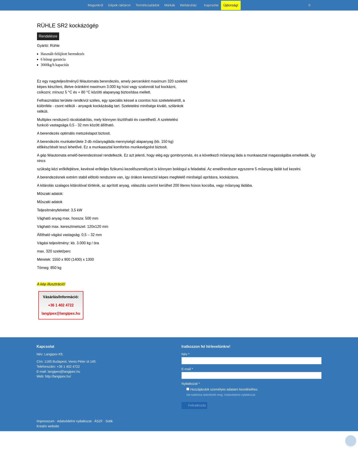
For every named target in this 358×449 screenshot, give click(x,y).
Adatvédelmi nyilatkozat (242, 409)
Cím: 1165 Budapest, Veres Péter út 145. (67, 376)
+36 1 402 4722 (62, 325)
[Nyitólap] (37, 5)
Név (186, 369)
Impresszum (46, 439)
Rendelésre (48, 56)
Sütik (110, 439)
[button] (319, 5)
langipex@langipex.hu (62, 333)
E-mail (187, 383)
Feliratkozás (194, 420)
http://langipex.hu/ (59, 391)
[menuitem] (92, 5)
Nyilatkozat (191, 398)
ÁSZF (100, 439)
